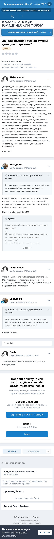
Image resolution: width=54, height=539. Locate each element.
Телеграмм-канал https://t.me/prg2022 (25, 4)
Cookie (36, 517)
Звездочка (16, 164)
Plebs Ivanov (15, 61)
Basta (13, 352)
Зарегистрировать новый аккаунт (27, 415)
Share (12, 451)
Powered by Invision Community (27, 523)
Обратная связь (22, 517)
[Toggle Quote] (6, 175)
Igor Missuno (36, 175)
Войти (27, 434)
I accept (44, 532)
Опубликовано (23, 81)
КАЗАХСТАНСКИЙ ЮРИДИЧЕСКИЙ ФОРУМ (22, 23)
